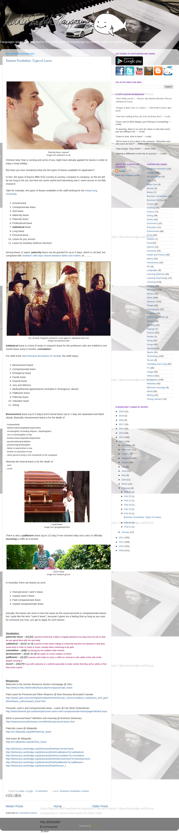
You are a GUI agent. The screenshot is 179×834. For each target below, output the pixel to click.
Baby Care (152, 184)
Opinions (151, 301)
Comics (150, 204)
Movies (150, 293)
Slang (150, 340)
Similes (150, 336)
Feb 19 (128, 509)
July (124, 467)
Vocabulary (152, 379)
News (149, 297)
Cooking (151, 208)
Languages (152, 270)
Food (149, 243)
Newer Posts (14, 806)
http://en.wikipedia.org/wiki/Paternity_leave (28, 731)
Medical (151, 286)
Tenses (150, 360)
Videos (150, 376)
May (124, 475)
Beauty (150, 188)
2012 (121, 537)
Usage (150, 372)
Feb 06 (128, 513)
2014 (121, 437)
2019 (121, 415)
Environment (153, 231)
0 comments (41, 791)
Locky (21, 791)
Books (150, 192)
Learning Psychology (157, 278)
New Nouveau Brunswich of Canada (41, 356)
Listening (151, 282)
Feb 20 (128, 505)
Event (150, 235)
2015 (121, 433)
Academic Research (157, 169)
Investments (153, 262)
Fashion (151, 239)
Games (150, 247)
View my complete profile (128, 175)
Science (151, 332)
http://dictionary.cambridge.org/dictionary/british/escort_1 (36, 765)
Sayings (151, 329)
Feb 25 (128, 496)
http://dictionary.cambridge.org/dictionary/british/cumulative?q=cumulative (45, 755)
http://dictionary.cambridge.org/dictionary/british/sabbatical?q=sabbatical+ (45, 752)
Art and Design (154, 176)
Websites (151, 383)
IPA (148, 266)
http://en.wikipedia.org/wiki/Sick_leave (26, 742)
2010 (121, 546)
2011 (121, 542)
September (127, 458)
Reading (151, 325)
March (125, 484)
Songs (150, 344)
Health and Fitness (156, 254)
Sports (150, 352)
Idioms (150, 258)
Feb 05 (128, 522)
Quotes (150, 321)
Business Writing (155, 200)
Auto (149, 180)
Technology (152, 356)
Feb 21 (128, 500)
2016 (121, 428)
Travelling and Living (157, 364)
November (127, 449)
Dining (150, 215)
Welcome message (156, 387)
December (127, 445)
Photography (153, 309)
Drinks (150, 219)
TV (148, 368)
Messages (152, 290)
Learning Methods (156, 274)
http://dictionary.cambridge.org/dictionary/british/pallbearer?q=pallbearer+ (45, 762)
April (124, 479)
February (126, 488)
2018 (121, 420)
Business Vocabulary (70, 791)
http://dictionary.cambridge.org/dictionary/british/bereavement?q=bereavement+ (48, 758)
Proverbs (151, 313)
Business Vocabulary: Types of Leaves (29, 61)
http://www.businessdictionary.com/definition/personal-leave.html (40, 721)
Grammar (151, 251)
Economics (152, 223)
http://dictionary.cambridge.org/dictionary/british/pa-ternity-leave (40, 748)
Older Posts (100, 806)
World (150, 391)
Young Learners (154, 399)
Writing (150, 395)
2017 (121, 424)
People (150, 305)
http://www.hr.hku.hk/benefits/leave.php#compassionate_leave (39, 687)
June (124, 471)
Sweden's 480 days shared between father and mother (51, 255)
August (125, 462)
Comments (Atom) (28, 813)
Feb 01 (128, 527)
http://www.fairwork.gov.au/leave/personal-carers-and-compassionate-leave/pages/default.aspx (56, 711)
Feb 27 (128, 492)
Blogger (95, 826)
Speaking (151, 348)
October (126, 454)
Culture (85, 791)
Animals (151, 172)
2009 (121, 550)
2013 (121, 441)
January (126, 532)
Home (58, 806)
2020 (121, 411)
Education (152, 227)
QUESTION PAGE (156, 317)
